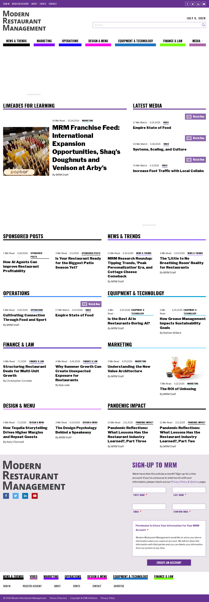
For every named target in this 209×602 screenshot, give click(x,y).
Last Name (178, 494)
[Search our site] (147, 25)
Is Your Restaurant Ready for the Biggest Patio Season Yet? (78, 263)
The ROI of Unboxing (178, 389)
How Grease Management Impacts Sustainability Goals (183, 323)
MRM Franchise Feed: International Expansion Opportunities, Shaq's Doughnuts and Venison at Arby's (86, 148)
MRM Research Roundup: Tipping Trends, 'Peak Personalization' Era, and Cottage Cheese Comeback (130, 267)
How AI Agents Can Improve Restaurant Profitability (21, 266)
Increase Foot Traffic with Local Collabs (168, 171)
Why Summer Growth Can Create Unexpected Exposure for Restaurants (78, 373)
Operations (37, 309)
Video (166, 122)
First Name (139, 494)
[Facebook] (187, 4)
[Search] (203, 25)
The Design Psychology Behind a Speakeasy (76, 430)
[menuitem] (6, 3)
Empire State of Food (152, 127)
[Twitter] (193, 4)
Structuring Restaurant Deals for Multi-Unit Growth (24, 371)
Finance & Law (36, 361)
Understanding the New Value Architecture (129, 368)
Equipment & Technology (137, 311)
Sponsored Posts (36, 254)
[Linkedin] (198, 4)
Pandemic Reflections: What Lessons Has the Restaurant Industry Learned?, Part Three (128, 434)
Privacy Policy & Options (185, 481)
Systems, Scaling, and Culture (160, 149)
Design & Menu (36, 422)
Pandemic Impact (144, 422)
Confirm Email (180, 511)
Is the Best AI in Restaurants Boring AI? (129, 321)
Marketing (87, 120)
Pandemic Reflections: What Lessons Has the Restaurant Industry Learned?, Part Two (180, 434)
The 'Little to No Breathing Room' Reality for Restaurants (182, 263)
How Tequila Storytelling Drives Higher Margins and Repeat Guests (25, 432)
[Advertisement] (104, 71)
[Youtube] (204, 4)
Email (136, 511)
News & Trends (143, 253)
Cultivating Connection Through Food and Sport (25, 317)
